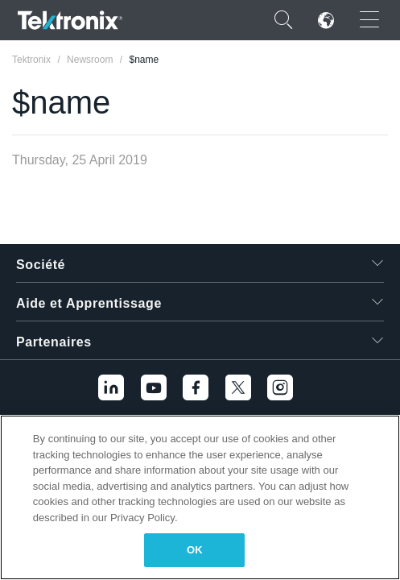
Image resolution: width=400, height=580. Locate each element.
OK (195, 550)
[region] (200, 497)
